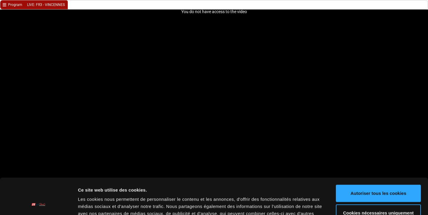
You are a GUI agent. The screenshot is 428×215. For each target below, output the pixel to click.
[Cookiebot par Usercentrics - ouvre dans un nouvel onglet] (38, 203)
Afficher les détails (98, 203)
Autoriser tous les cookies (378, 159)
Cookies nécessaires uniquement (378, 178)
